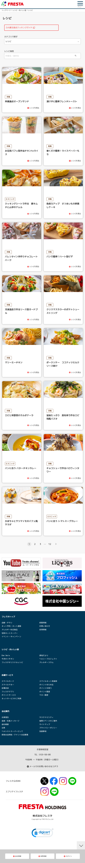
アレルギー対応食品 (10, 630)
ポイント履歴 (44, 692)
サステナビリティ (46, 717)
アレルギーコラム (46, 662)
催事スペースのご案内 (48, 721)
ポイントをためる (46, 685)
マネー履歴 (43, 695)
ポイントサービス (9, 695)
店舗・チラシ (7, 623)
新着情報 (42, 623)
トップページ (6, 10)
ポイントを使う (45, 688)
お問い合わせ (44, 626)
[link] (42, 833)
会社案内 (5, 711)
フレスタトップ (8, 616)
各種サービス (7, 675)
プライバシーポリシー (48, 728)
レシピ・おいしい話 (19, 10)
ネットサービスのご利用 (11, 698)
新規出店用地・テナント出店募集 (15, 735)
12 (49, 544)
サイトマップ (44, 724)
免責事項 (42, 731)
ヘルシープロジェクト (48, 659)
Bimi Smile (6, 655)
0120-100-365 (45, 755)
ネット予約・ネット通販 (11, 626)
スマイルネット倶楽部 (48, 681)
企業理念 (5, 717)
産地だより (43, 655)
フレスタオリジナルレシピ (12, 662)
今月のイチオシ (8, 659)
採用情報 (42, 630)
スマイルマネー (8, 685)
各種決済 (5, 688)
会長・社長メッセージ (10, 721)
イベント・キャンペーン (11, 636)
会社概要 (5, 724)
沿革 (3, 728)
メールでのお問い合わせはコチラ (42, 766)
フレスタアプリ (8, 692)
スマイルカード (8, 681)
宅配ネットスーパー (10, 633)
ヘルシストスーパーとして (12, 731)
